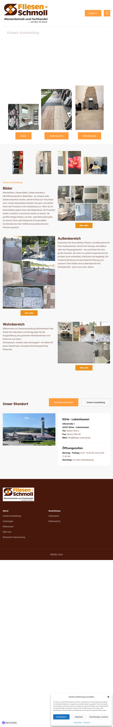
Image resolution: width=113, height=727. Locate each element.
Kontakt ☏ (93, 13)
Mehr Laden (84, 226)
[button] (108, 697)
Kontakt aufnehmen (63, 402)
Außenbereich (56, 136)
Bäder (23, 136)
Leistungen (8, 521)
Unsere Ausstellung (96, 402)
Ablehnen (79, 717)
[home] (26, 13)
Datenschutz (78, 722)
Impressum (86, 722)
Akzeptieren (61, 717)
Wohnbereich (89, 136)
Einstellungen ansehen (98, 717)
